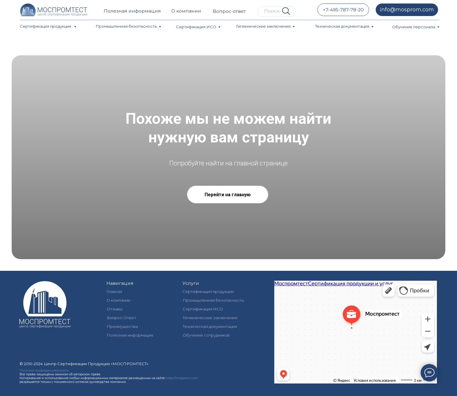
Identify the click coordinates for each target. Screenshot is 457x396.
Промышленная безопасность (126, 26)
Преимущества (122, 326)
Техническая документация (342, 26)
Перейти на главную (228, 194)
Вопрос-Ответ (121, 317)
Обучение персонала (413, 26)
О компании (186, 11)
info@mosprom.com (407, 9)
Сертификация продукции (46, 26)
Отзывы (114, 309)
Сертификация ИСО (196, 26)
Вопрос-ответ (229, 11)
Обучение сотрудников (206, 335)
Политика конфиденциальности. (44, 370)
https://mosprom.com (182, 378)
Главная (114, 291)
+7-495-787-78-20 (343, 10)
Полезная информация (132, 11)
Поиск (272, 11)
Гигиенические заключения (263, 26)
